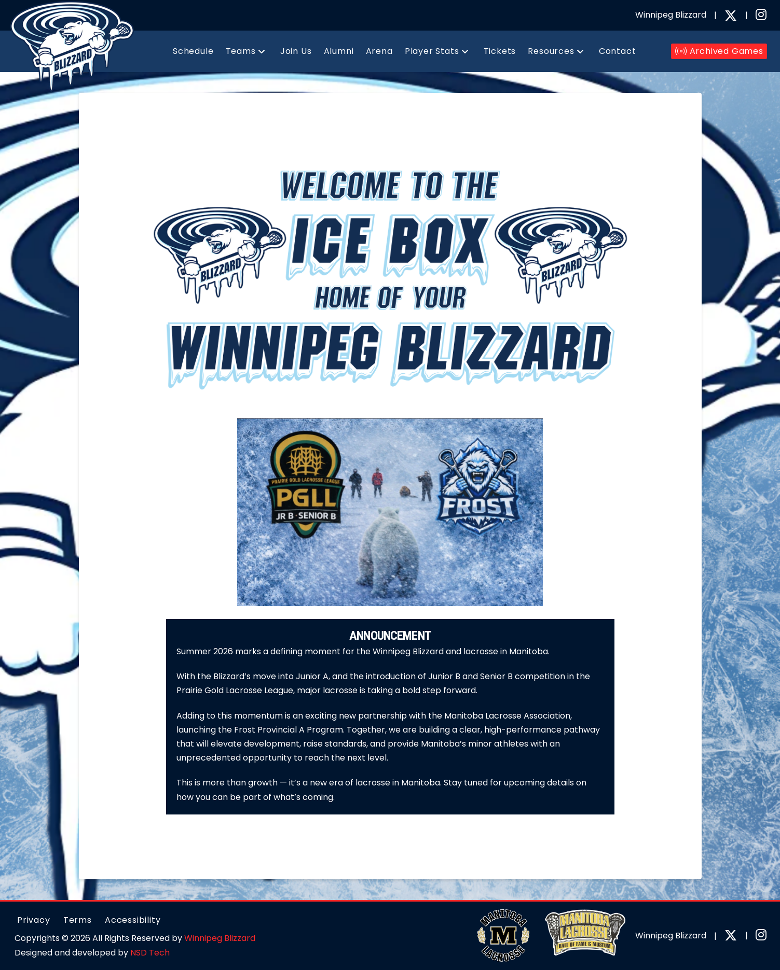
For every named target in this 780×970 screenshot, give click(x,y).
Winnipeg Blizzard (219, 938)
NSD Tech (150, 953)
